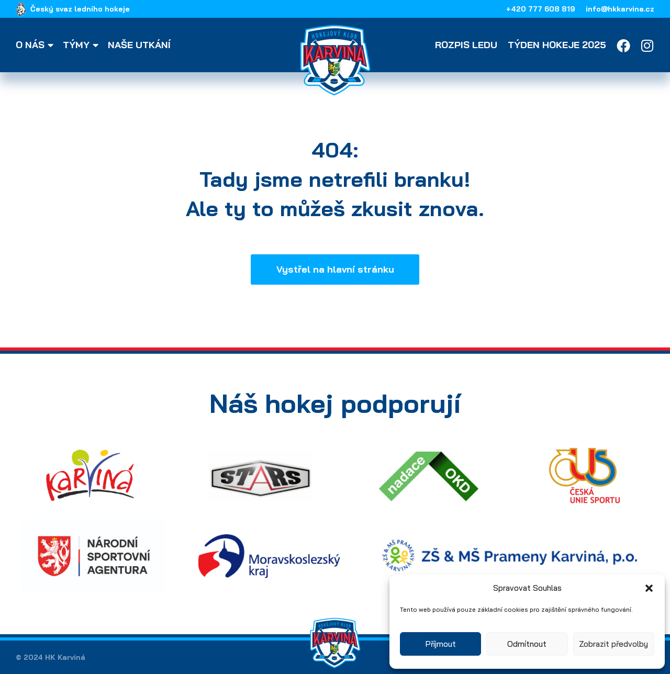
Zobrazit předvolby (613, 644)
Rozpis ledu (466, 45)
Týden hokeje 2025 (557, 45)
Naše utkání (139, 45)
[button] (649, 588)
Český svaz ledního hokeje (80, 9)
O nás (36, 45)
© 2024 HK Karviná (50, 657)
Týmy (82, 45)
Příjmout (441, 644)
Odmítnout (526, 644)
